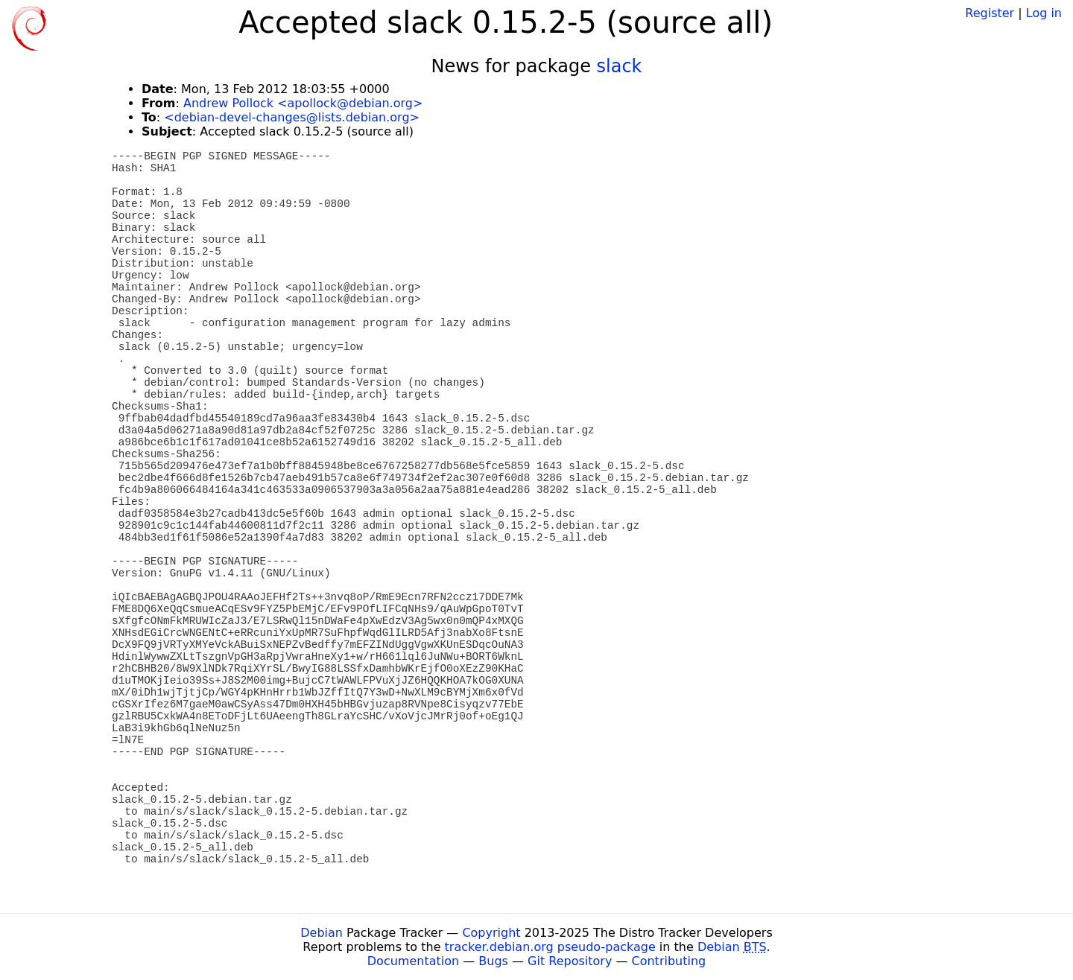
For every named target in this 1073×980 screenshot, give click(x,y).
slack (619, 66)
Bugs (493, 961)
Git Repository (570, 961)
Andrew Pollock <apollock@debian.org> (302, 103)
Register (989, 13)
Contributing (669, 961)
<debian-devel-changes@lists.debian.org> (292, 117)
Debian (321, 933)
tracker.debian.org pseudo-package (550, 947)
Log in (1044, 13)
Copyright (491, 933)
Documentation (413, 961)
